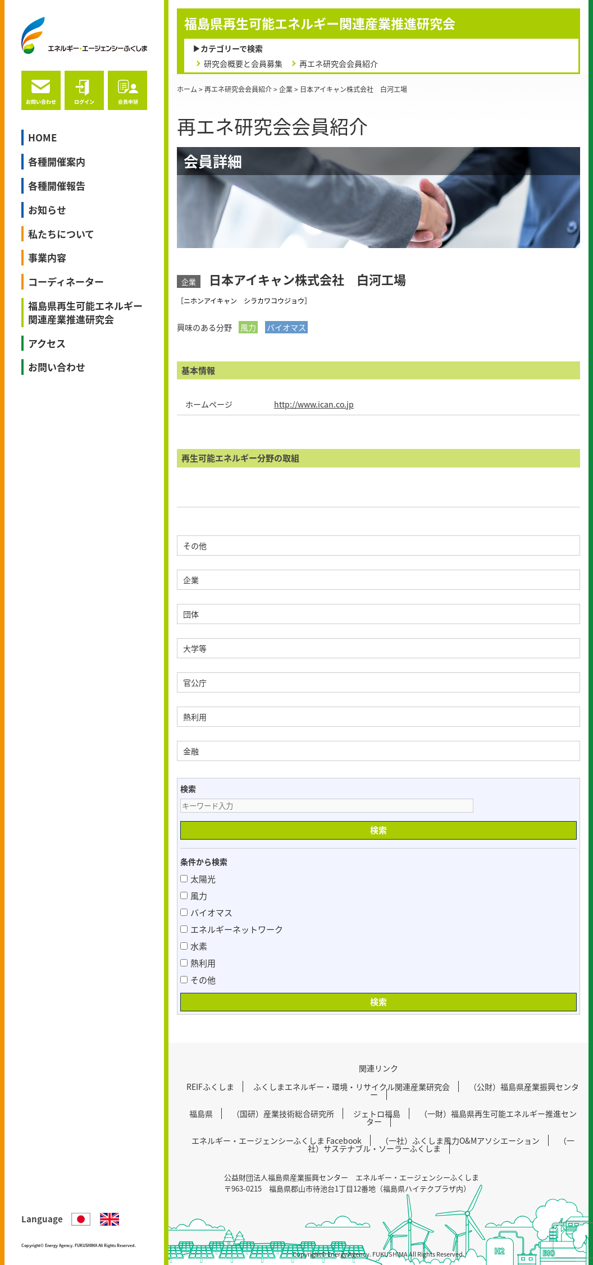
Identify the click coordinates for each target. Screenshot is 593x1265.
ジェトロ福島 (376, 1113)
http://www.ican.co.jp (314, 404)
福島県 (201, 1113)
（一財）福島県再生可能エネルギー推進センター (471, 1117)
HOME (42, 137)
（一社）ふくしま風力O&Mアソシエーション (460, 1140)
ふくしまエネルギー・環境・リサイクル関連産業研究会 (351, 1086)
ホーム (187, 89)
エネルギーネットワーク (231, 929)
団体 (191, 614)
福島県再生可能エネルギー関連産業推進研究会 (85, 312)
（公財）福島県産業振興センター (474, 1090)
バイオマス (206, 912)
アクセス (47, 343)
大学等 (195, 648)
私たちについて (61, 234)
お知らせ (47, 210)
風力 (193, 896)
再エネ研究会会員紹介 (338, 63)
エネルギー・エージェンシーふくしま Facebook (276, 1140)
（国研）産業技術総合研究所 (283, 1113)
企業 (191, 579)
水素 (193, 946)
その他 (195, 545)
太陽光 (198, 879)
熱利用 (195, 716)
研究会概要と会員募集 (243, 63)
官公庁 (195, 682)
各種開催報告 (56, 185)
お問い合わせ (56, 367)
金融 (191, 751)
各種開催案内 (56, 161)
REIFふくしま (210, 1086)
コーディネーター (66, 281)
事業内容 (47, 257)
